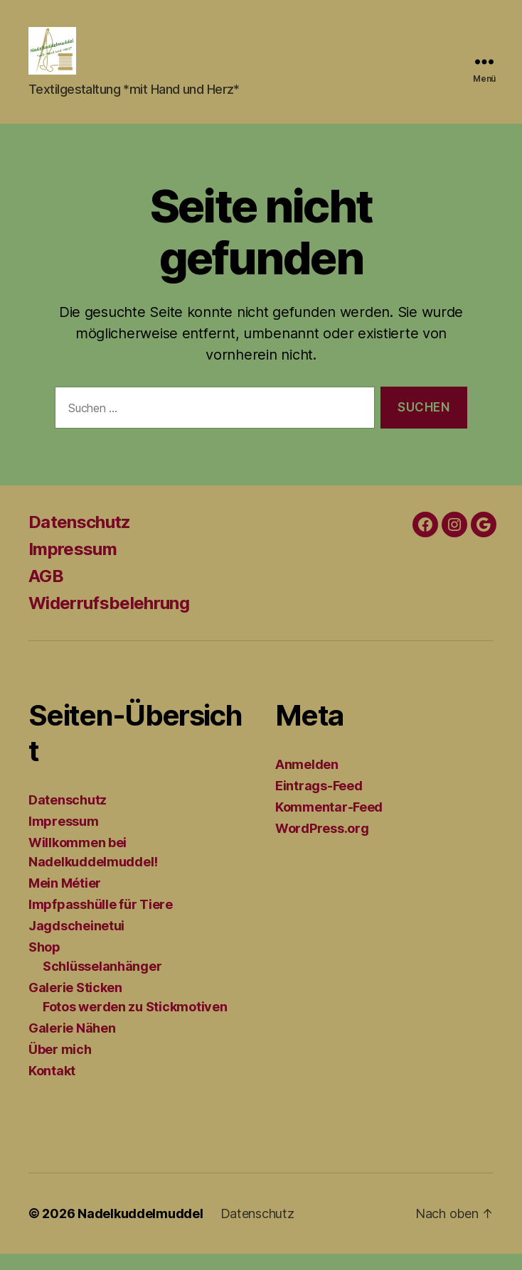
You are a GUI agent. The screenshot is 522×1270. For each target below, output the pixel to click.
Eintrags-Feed (319, 802)
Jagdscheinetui (76, 942)
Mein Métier (64, 899)
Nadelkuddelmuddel (140, 1229)
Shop (44, 963)
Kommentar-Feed (329, 823)
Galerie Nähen (72, 1044)
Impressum (72, 565)
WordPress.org (322, 844)
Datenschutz (79, 538)
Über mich (60, 1065)
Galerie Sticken (75, 1003)
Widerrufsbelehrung (108, 619)
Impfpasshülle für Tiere (100, 920)
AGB (45, 592)
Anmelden (307, 780)
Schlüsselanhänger (102, 982)
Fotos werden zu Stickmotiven (135, 1023)
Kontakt (51, 1087)
